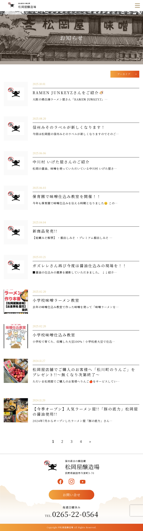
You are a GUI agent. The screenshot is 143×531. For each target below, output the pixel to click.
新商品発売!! (45, 231)
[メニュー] (137, 5)
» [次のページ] (90, 441)
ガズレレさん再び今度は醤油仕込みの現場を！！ (80, 265)
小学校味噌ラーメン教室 (56, 300)
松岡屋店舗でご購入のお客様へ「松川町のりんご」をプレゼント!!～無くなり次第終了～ (84, 372)
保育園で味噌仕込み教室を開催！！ (67, 196)
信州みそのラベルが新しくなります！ (69, 127)
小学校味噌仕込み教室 (54, 335)
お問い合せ (71, 494)
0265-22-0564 (75, 514)
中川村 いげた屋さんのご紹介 (61, 161)
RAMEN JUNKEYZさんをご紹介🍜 (68, 92)
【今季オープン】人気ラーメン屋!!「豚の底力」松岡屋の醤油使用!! (85, 411)
